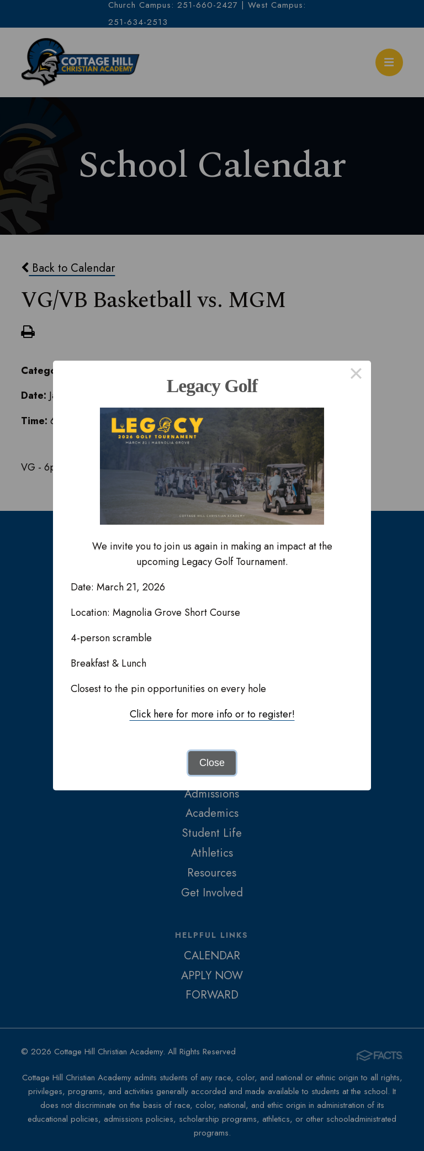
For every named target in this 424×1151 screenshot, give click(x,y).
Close (212, 762)
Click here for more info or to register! (212, 714)
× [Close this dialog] (355, 375)
